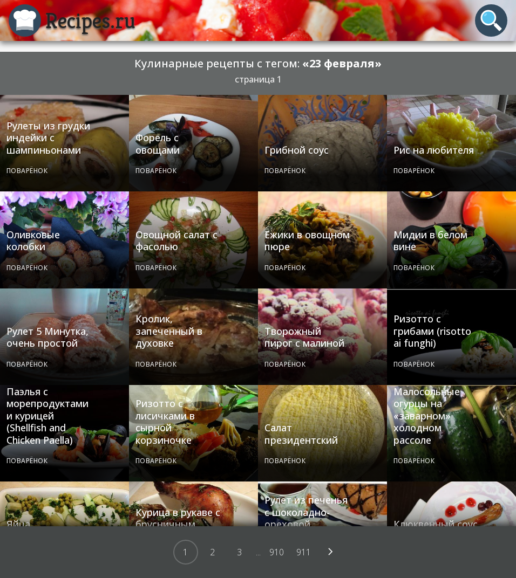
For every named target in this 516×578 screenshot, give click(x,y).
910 (276, 552)
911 (303, 552)
